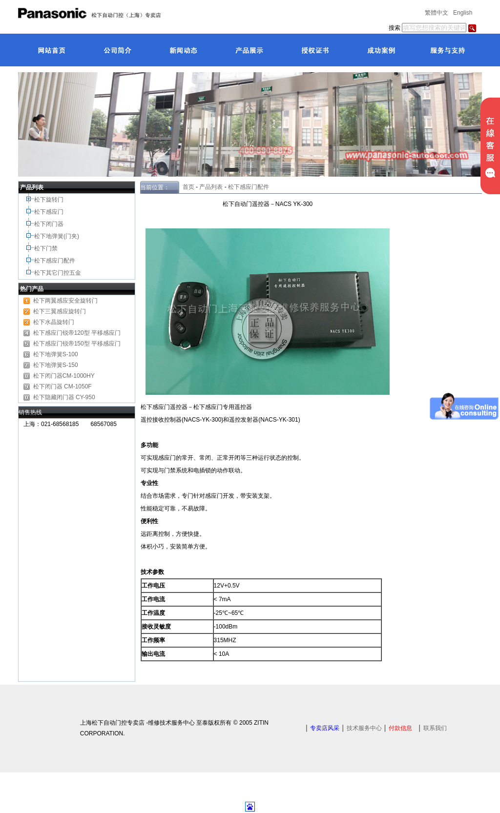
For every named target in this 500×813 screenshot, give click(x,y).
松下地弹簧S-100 (55, 354)
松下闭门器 (49, 224)
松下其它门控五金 (57, 272)
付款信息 (400, 728)
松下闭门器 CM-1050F (62, 386)
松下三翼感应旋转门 (59, 311)
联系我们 (435, 728)
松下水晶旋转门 (53, 322)
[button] (213, 170)
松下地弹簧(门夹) (57, 236)
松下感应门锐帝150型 (61, 343)
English (462, 12)
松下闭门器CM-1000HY (64, 375)
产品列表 (211, 186)
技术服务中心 (364, 728)
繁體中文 (436, 12)
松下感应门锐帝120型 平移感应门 (77, 332)
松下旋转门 (49, 199)
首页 (186, 186)
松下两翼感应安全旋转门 (65, 300)
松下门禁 (46, 248)
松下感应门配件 (55, 260)
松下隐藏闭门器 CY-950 (64, 397)
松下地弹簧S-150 (55, 365)
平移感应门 (106, 343)
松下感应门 (49, 211)
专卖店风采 (324, 728)
